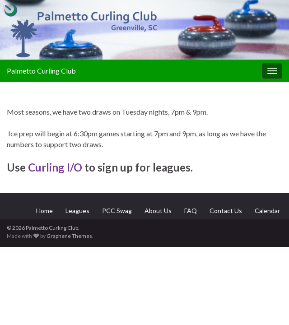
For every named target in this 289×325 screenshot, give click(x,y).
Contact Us (226, 210)
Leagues (77, 210)
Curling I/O (55, 167)
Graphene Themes (69, 235)
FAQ (190, 210)
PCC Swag (117, 210)
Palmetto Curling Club (41, 70)
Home (44, 210)
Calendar (267, 210)
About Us (158, 210)
